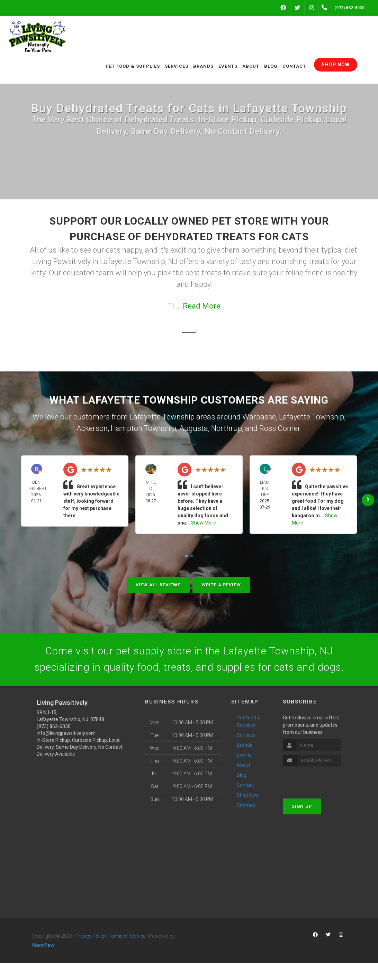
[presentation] (320, 780)
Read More (201, 306)
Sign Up (302, 807)
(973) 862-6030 (54, 727)
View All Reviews (158, 584)
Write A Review (221, 584)
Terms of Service (127, 936)
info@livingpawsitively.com (66, 734)
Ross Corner (279, 428)
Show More (203, 523)
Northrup (226, 428)
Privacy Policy (90, 936)
